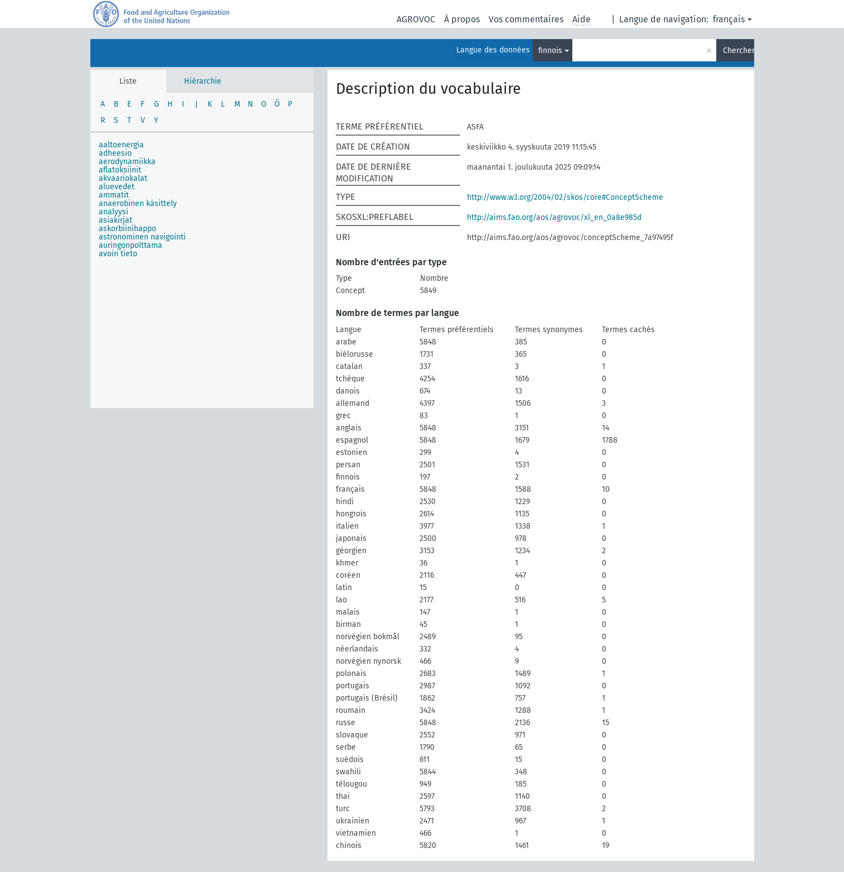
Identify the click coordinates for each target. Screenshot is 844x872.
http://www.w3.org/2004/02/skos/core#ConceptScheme (565, 197)
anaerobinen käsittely (138, 203)
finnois (550, 50)
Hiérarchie (202, 81)
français (729, 19)
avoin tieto (118, 253)
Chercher (738, 50)
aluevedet (116, 186)
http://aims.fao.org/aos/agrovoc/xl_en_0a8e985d (554, 217)
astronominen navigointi (142, 237)
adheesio (115, 153)
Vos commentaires (526, 19)
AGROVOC (416, 19)
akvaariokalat (123, 178)
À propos (462, 19)
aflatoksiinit (120, 170)
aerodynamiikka (127, 161)
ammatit (114, 195)
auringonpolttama (130, 245)
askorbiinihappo (127, 228)
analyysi (113, 212)
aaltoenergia (121, 145)
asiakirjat (115, 220)
